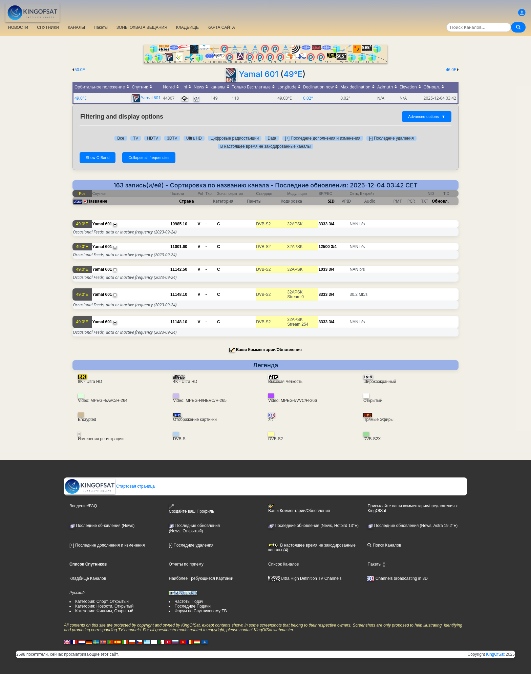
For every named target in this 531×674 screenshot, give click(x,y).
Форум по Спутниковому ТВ (200, 611)
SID (331, 201)
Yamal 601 (258, 74)
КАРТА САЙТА (221, 27)
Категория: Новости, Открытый (104, 606)
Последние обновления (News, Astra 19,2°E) (412, 525)
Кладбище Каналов (87, 578)
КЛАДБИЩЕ (187, 27)
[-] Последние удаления (391, 138)
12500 (324, 246)
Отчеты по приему (186, 564)
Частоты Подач (188, 601)
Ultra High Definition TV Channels (305, 578)
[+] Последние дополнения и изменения (322, 138)
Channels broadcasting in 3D (397, 578)
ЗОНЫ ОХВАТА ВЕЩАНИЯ (141, 27)
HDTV (152, 138)
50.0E (80, 69)
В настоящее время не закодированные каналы (265, 146)
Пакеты (101, 27)
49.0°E (81, 98)
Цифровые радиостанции (235, 138)
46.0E (451, 69)
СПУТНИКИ (48, 27)
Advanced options (426, 117)
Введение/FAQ (83, 506)
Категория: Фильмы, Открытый (104, 611)
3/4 (331, 224)
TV (135, 138)
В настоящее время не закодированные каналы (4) (312, 547)
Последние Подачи (192, 606)
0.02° (308, 98)
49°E (292, 74)
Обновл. (440, 201)
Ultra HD (194, 138)
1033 (322, 269)
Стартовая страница (109, 486)
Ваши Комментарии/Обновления (269, 349)
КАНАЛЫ (76, 27)
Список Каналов (283, 564)
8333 (322, 224)
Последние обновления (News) (101, 525)
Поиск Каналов (384, 545)
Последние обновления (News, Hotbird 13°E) (313, 525)
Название (97, 201)
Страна (186, 201)
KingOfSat (495, 654)
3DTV (172, 138)
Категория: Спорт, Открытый (102, 601)
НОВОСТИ (18, 27)
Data (272, 138)
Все (120, 138)
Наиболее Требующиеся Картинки (201, 578)
